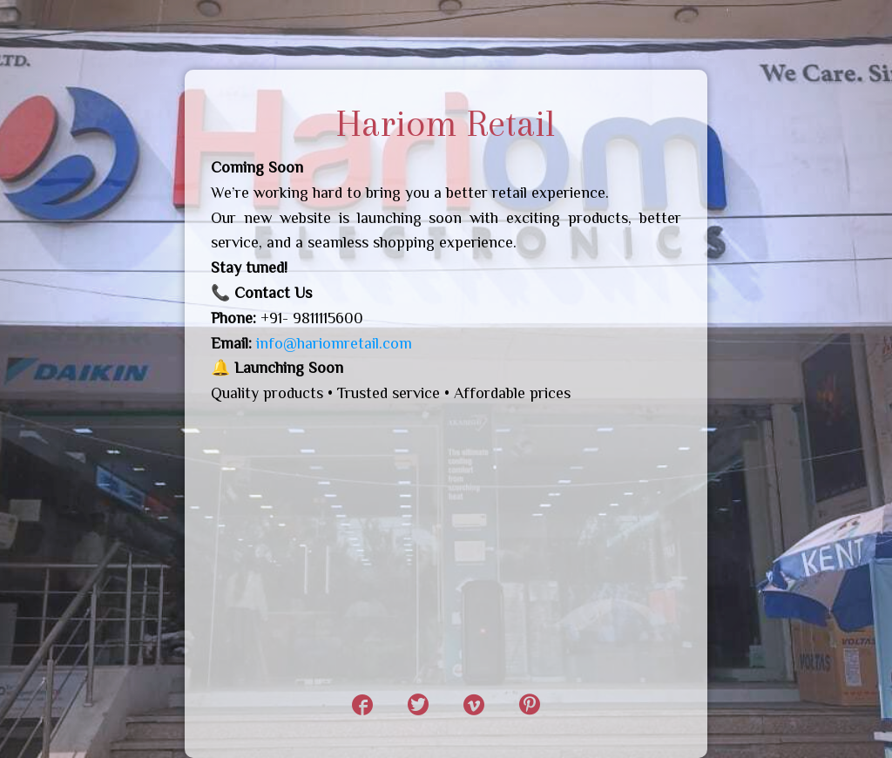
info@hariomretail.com (334, 343)
